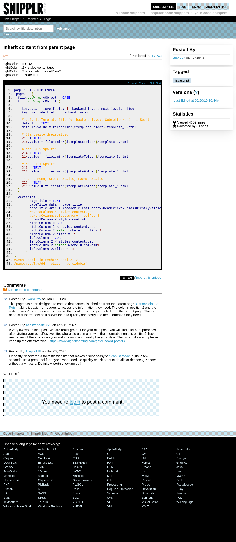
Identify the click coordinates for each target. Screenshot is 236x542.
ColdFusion (45, 491)
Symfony (147, 531)
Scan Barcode (119, 389)
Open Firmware (83, 513)
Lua (178, 504)
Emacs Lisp (45, 496)
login (75, 435)
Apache (78, 482)
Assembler (183, 482)
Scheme (112, 526)
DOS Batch (10, 496)
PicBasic (44, 517)
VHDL (111, 535)
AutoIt (7, 487)
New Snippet (11, 19)
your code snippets (210, 13)
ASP (145, 482)
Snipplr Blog (39, 466)
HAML (42, 500)
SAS (6, 526)
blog (182, 7)
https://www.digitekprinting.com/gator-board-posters (87, 374)
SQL (76, 531)
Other (111, 513)
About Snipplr (64, 466)
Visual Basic (150, 535)
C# (144, 487)
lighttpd (112, 504)
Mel (109, 509)
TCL (179, 531)
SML (6, 531)
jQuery (43, 504)
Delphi (111, 491)
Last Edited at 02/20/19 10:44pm (197, 100)
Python (8, 522)
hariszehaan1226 (38, 358)
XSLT (145, 539)
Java (179, 500)
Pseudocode (184, 517)
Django (181, 491)
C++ (179, 487)
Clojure (8, 491)
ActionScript (11, 482)
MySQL (181, 509)
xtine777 (179, 58)
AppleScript (114, 482)
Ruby (179, 522)
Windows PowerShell (17, 539)
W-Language (184, 535)
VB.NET (78, 535)
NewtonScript (12, 513)
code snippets (163, 7)
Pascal (146, 513)
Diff (144, 491)
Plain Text (155, 83)
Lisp (144, 504)
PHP (6, 517)
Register (32, 19)
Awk (41, 487)
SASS (42, 526)
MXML (146, 509)
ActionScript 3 (47, 482)
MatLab (43, 509)
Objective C (45, 513)
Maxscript (79, 509)
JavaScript (10, 504)
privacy (196, 7)
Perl (179, 513)
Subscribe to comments (22, 323)
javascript (182, 80)
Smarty (181, 526)
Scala (76, 526)
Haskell (77, 500)
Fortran (146, 496)
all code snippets (130, 13)
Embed (143, 83)
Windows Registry (50, 539)
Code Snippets (13, 466)
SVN (110, 531)
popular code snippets (169, 13)
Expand (132, 83)
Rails (76, 522)
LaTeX (77, 504)
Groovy (8, 500)
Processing (114, 517)
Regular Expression (120, 522)
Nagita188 (33, 384)
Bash (76, 487)
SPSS (42, 531)
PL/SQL (78, 517)
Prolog (146, 517)
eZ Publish (80, 496)
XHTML (78, 539)
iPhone (146, 500)
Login (47, 19)
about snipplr (216, 7)
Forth (110, 496)
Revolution (149, 522)
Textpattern (10, 535)
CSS (76, 491)
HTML (111, 500)
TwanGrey (33, 332)
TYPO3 (156, 56)
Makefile (9, 509)
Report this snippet (148, 311)
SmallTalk (148, 526)
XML (110, 539)
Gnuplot (181, 496)
